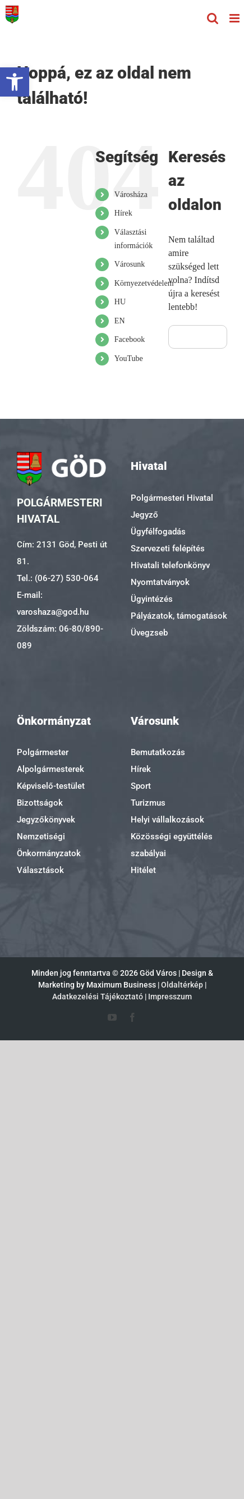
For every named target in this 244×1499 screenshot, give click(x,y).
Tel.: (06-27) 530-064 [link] (58, 578)
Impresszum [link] (170, 996)
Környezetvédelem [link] (144, 283)
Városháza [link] (131, 194)
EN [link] (119, 321)
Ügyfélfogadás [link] (158, 532)
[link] (14, 82)
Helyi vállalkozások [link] (167, 820)
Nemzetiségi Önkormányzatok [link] (49, 844)
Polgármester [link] (42, 752)
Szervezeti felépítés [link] (168, 548)
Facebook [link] (129, 339)
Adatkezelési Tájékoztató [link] (97, 996)
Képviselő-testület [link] (51, 786)
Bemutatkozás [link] (158, 752)
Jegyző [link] (144, 515)
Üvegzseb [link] (149, 633)
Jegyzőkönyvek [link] (46, 820)
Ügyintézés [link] (152, 599)
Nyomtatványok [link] (160, 582)
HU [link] (120, 302)
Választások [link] (40, 870)
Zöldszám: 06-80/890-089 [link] (60, 637)
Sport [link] (141, 786)
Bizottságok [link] (40, 803)
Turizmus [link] (148, 803)
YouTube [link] (128, 358)
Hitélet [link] (143, 870)
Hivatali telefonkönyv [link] (170, 565)
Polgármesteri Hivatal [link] (172, 498)
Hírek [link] (123, 213)
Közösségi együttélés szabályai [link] (172, 844)
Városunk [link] (129, 264)
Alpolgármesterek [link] (50, 769)
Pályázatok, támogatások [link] (179, 616)
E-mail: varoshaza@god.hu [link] (53, 603)
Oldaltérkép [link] (182, 984)
